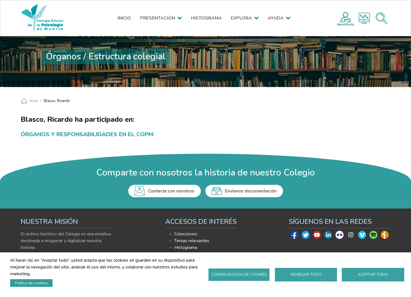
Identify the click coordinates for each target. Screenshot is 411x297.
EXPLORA (241, 18)
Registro (345, 18)
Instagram (350, 236)
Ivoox (384, 236)
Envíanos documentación (251, 191)
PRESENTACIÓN (157, 18)
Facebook (294, 236)
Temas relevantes (191, 241)
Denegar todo (306, 274)
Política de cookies (31, 283)
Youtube (317, 236)
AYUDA (276, 18)
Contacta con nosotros (171, 191)
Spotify (373, 236)
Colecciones (185, 234)
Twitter (305, 236)
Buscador (381, 18)
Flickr (339, 236)
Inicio (34, 100)
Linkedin (328, 236)
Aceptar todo (373, 274)
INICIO (124, 18)
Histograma (364, 18)
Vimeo (362, 236)
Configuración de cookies (239, 274)
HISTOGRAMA (206, 18)
